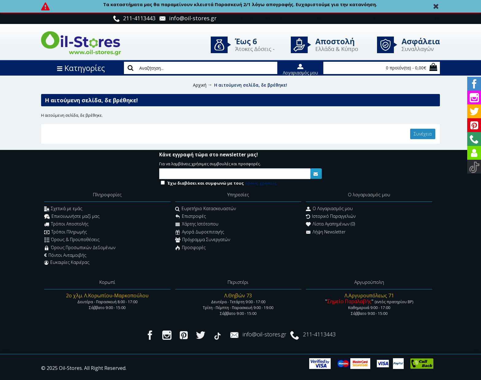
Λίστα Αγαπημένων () (330, 224)
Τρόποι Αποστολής (66, 224)
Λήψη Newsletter (325, 232)
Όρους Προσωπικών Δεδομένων (79, 248)
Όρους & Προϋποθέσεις (71, 240)
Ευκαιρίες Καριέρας (66, 262)
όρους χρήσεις (261, 183)
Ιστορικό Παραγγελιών (331, 217)
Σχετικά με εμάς (63, 209)
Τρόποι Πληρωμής (65, 232)
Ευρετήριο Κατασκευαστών (205, 209)
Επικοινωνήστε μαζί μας (71, 217)
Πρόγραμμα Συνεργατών (202, 240)
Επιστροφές (190, 217)
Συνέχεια (423, 134)
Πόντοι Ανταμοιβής (65, 255)
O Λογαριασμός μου (329, 209)
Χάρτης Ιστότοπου (196, 224)
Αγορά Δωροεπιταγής (199, 232)
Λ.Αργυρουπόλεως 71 (369, 295)
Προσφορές (190, 248)
